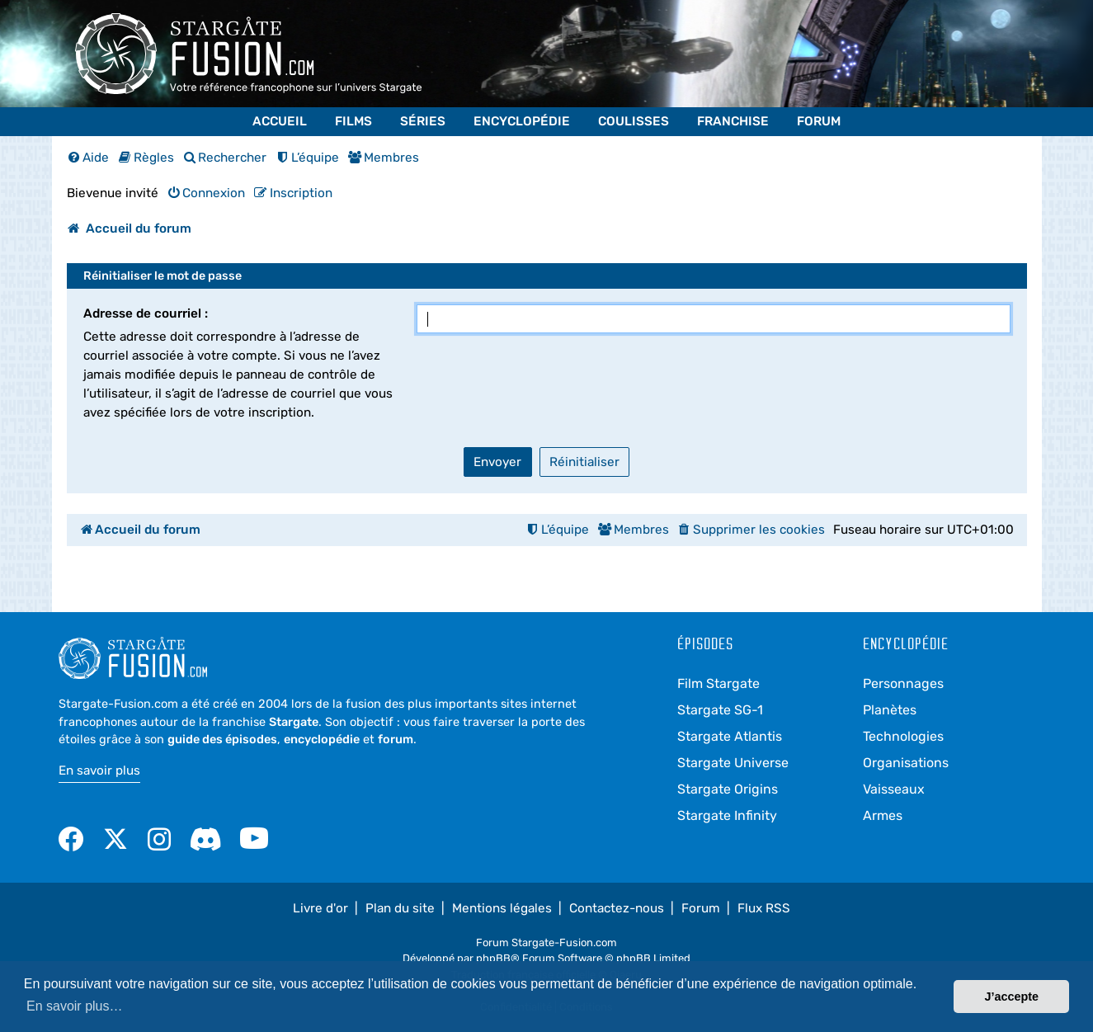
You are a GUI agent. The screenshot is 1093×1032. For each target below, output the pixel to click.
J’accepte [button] (1011, 996)
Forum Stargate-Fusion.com (546, 942)
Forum (819, 121)
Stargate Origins (727, 789)
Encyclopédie (521, 121)
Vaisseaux (894, 789)
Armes (882, 815)
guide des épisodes (222, 739)
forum (395, 739)
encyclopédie (322, 739)
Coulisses (633, 121)
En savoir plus (99, 770)
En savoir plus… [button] (74, 1006)
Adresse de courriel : (145, 313)
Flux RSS (763, 908)
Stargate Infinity (727, 815)
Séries (422, 121)
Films (353, 121)
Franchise (733, 121)
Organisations (906, 762)
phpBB (493, 958)
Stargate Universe (733, 762)
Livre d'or (320, 908)
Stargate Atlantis (729, 736)
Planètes (889, 710)
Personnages (903, 683)
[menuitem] (88, 157)
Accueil (279, 121)
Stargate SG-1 (720, 710)
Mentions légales (502, 908)
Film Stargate (718, 683)
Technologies (903, 736)
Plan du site (400, 908)
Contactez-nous (616, 908)
